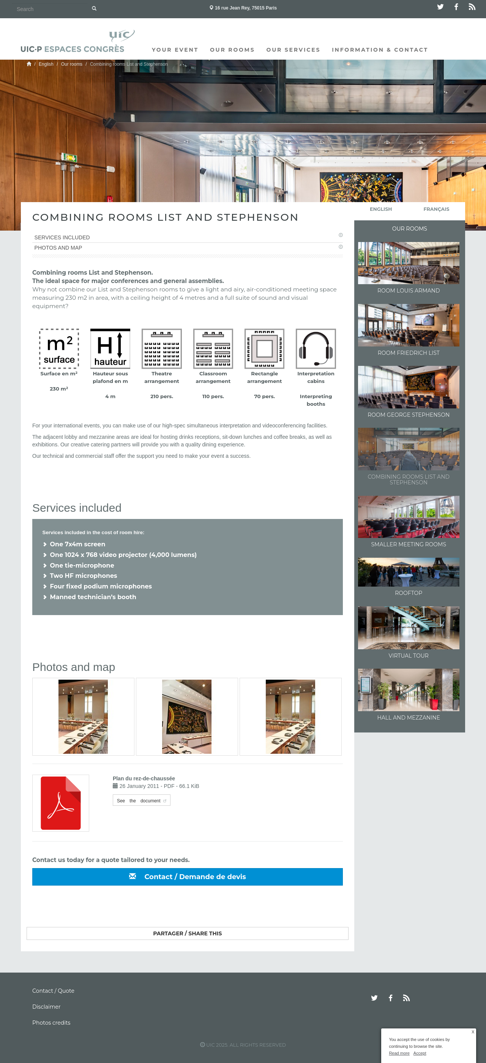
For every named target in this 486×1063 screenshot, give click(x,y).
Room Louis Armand (408, 290)
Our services (294, 49)
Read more (399, 1053)
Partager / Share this (187, 933)
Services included (62, 237)
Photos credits (51, 1022)
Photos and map (58, 248)
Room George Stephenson (409, 414)
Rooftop (408, 593)
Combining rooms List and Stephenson (409, 479)
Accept (419, 1053)
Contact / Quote (53, 990)
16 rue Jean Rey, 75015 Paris (243, 8)
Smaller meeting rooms (409, 544)
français (437, 209)
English (46, 64)
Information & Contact (380, 49)
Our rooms (232, 49)
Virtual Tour (409, 655)
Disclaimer (46, 1006)
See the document (139, 800)
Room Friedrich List (409, 353)
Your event (175, 49)
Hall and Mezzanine (408, 717)
